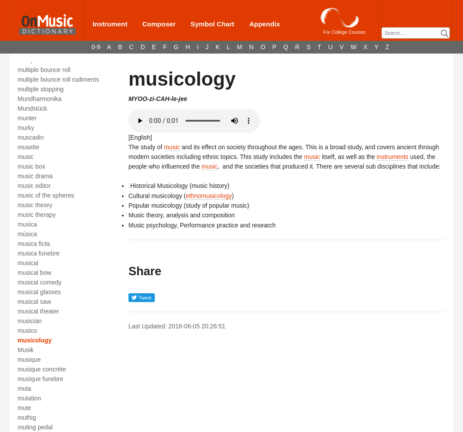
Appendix (264, 24)
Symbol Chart (212, 24)
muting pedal (35, 427)
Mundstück (32, 108)
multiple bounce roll (44, 69)
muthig (27, 417)
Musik (26, 349)
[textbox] (418, 33)
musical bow (34, 272)
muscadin (31, 137)
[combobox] (415, 33)
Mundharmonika (39, 98)
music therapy (37, 214)
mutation (29, 398)
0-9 (96, 46)
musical (28, 262)
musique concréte (42, 369)
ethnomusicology (209, 195)
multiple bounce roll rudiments (58, 79)
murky (26, 127)
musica (27, 224)
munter (27, 118)
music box (31, 166)
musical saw (34, 301)
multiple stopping (41, 89)
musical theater (38, 311)
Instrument (110, 24)
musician (30, 320)
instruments (392, 156)
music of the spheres (46, 195)
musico (27, 330)
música (27, 234)
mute (24, 407)
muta (24, 388)
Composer (158, 24)
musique (29, 359)
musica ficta (34, 243)
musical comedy (39, 282)
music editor (34, 185)
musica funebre (39, 253)
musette (28, 147)
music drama (35, 176)
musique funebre (40, 378)
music (26, 156)
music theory (35, 205)
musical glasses (39, 291)
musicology (35, 340)
